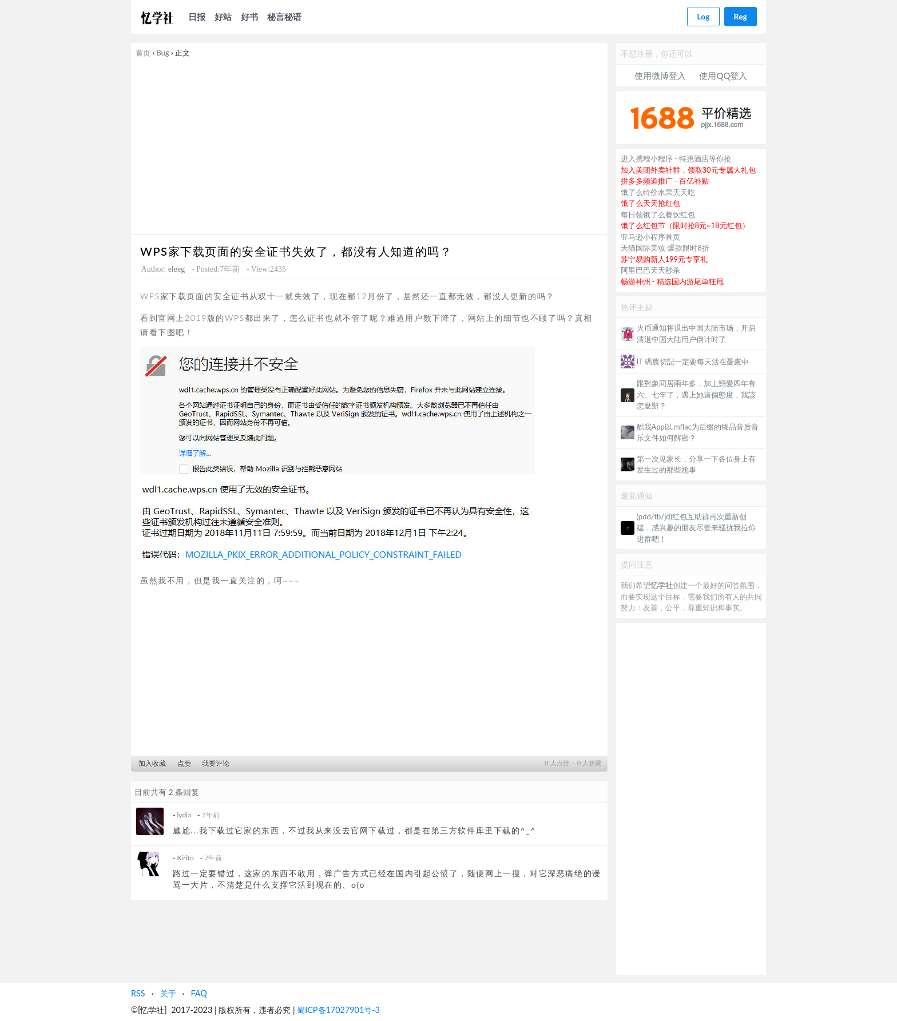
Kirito (185, 857)
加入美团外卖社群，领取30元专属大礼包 (688, 169)
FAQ (198, 993)
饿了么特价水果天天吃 (658, 192)
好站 (223, 16)
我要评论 (215, 763)
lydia (184, 815)
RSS (138, 993)
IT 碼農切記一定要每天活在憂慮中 (693, 361)
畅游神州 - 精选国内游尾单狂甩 (672, 281)
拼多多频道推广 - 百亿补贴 (665, 180)
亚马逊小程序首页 (650, 236)
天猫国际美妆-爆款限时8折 (665, 247)
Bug (162, 52)
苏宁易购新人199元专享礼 (664, 259)
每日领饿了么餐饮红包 (658, 214)
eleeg (176, 269)
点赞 (184, 763)
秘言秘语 (284, 16)
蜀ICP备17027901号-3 (338, 1010)
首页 (143, 52)
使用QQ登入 (723, 75)
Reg (740, 16)
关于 (168, 993)
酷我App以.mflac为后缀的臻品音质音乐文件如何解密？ (698, 432)
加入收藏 (152, 763)
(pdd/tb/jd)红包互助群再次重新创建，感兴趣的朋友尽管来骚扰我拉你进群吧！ (696, 527)
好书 (249, 16)
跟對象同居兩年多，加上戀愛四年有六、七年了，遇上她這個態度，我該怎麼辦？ (696, 394)
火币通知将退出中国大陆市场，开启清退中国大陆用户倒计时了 (696, 333)
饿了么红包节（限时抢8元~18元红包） (685, 225)
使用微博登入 (660, 75)
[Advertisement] (369, 144)
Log (703, 16)
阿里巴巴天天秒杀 (650, 270)
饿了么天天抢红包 (650, 203)
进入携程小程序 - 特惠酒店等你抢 (676, 158)
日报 (196, 16)
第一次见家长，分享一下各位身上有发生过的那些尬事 (696, 464)
